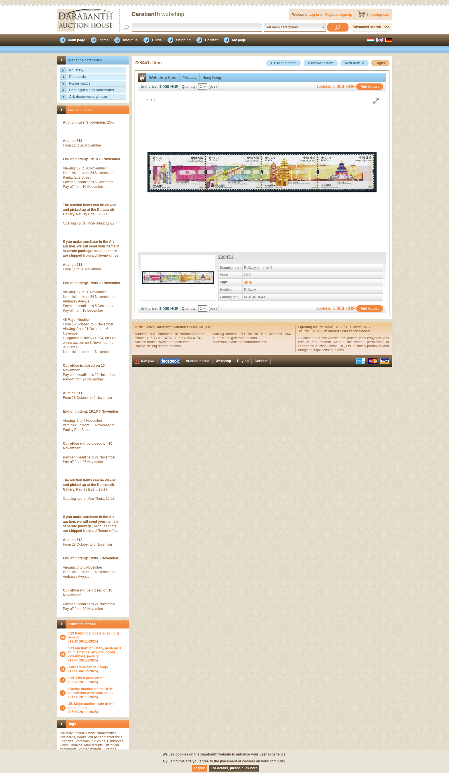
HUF (174, 86)
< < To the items (283, 63)
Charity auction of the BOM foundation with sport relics (90, 691)
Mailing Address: (226, 334)
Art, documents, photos (88, 97)
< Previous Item (320, 63)
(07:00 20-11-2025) (97, 708)
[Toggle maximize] (376, 101)
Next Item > (354, 63)
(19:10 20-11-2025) (97, 637)
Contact (261, 361)
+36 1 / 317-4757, (161, 338)
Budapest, (166, 334)
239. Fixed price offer (85, 678)
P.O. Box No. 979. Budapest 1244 (265, 334)
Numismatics (80, 83)
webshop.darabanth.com (248, 342)
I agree (199, 768)
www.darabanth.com (174, 342)
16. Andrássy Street (189, 334)
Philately (76, 70)
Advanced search (366, 27)
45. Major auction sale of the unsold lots (91, 706)
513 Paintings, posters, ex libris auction (94, 635)
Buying (243, 361)
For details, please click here (234, 768)
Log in (314, 15)
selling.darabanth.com (164, 346)
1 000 (164, 86)
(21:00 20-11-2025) (97, 693)
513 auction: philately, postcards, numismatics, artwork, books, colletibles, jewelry (95, 652)
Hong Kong (211, 78)
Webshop (223, 361)
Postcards (77, 77)
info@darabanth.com (241, 338)
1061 (153, 334)
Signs (380, 63)
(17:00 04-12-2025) (88, 669)
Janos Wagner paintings (88, 667)
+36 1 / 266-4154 (188, 338)
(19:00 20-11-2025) (97, 654)
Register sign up (338, 15)
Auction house (198, 361)
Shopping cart (377, 15)
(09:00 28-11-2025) (85, 680)
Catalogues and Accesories (91, 90)
